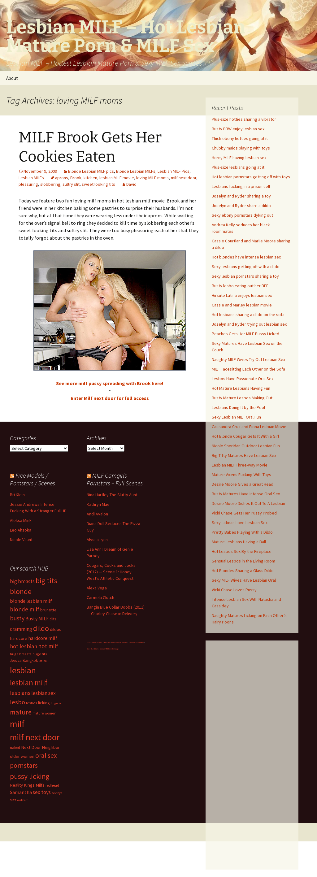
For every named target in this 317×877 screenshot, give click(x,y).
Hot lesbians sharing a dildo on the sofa (248, 314)
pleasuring (28, 184)
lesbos (31, 703)
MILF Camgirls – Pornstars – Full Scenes (115, 479)
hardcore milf (42, 638)
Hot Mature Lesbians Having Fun (241, 388)
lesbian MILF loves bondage (109, 649)
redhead (52, 785)
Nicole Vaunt (21, 539)
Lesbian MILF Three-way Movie (239, 465)
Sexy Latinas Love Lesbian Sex (239, 522)
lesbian (23, 670)
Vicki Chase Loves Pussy (234, 590)
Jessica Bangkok (24, 660)
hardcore (18, 638)
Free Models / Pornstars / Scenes (32, 479)
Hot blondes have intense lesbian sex (246, 257)
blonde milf (24, 609)
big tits (46, 580)
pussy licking (30, 776)
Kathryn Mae (98, 504)
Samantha (21, 792)
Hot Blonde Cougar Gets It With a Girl (245, 436)
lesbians (20, 693)
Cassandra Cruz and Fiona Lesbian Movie (249, 426)
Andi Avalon (97, 514)
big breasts (22, 581)
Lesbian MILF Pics (173, 171)
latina (43, 661)
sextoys (57, 793)
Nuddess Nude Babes (119, 642)
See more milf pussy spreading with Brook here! (109, 383)
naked (15, 747)
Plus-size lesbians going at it (238, 167)
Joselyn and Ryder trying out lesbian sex (249, 324)
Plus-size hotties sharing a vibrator (244, 119)
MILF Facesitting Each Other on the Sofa (248, 369)
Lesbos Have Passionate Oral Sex (242, 378)
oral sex (46, 755)
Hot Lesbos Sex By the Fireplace (241, 551)
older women (22, 756)
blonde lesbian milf (31, 601)
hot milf (48, 646)
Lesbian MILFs (31, 177)
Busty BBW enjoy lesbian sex (238, 129)
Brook (75, 177)
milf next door (183, 177)
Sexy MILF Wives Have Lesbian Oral (244, 580)
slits (13, 799)
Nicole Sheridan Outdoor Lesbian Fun (246, 446)
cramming (21, 629)
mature (21, 712)
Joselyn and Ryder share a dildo (241, 205)
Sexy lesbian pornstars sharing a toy (245, 276)
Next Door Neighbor (40, 747)
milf (17, 724)
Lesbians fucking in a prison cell (241, 186)
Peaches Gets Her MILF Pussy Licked (245, 333)
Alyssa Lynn (97, 539)
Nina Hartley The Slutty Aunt (112, 494)
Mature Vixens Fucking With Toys (241, 474)
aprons (61, 177)
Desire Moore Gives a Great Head (242, 484)
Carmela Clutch (100, 597)
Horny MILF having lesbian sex (239, 157)
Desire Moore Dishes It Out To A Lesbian (248, 503)
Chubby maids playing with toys (241, 148)
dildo (41, 628)
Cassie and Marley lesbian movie (242, 305)
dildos (55, 629)
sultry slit (71, 184)
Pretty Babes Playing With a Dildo (242, 532)
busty (17, 618)
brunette (48, 610)
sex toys (42, 792)
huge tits (40, 654)
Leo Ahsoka (20, 530)
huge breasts (21, 654)
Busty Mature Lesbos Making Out (242, 398)
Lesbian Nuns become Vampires (98, 642)
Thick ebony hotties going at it (240, 138)
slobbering (50, 184)
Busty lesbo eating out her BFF (240, 286)
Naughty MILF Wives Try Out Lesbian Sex (248, 359)
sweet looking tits (98, 184)
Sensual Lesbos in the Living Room (243, 561)
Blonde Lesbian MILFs (135, 171)
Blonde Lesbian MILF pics (91, 171)
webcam (22, 800)
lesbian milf (28, 683)
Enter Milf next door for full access (110, 398)
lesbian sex (43, 693)
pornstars (24, 765)
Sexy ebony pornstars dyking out (242, 215)
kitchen (90, 177)
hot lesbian (23, 646)
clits (53, 619)
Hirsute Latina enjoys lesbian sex (242, 295)
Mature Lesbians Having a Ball (239, 542)
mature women (44, 713)
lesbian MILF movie (116, 177)
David (131, 184)
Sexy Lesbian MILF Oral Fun (236, 417)
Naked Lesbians (92, 649)
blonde (21, 591)
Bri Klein (17, 494)
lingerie (56, 703)
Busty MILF (37, 618)
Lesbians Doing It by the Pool (238, 407)
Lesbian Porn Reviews (136, 642)
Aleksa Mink (21, 520)
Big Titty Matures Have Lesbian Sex (244, 455)
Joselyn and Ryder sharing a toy (241, 196)
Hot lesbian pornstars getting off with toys (251, 177)
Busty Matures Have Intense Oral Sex (246, 494)
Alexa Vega (97, 588)
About (12, 78)
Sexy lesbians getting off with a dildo (246, 266)
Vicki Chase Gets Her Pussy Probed (244, 513)
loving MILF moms (152, 177)
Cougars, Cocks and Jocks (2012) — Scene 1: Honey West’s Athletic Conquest (111, 571)
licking (44, 703)
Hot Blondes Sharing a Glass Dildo (243, 570)
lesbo (17, 702)
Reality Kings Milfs (27, 785)
